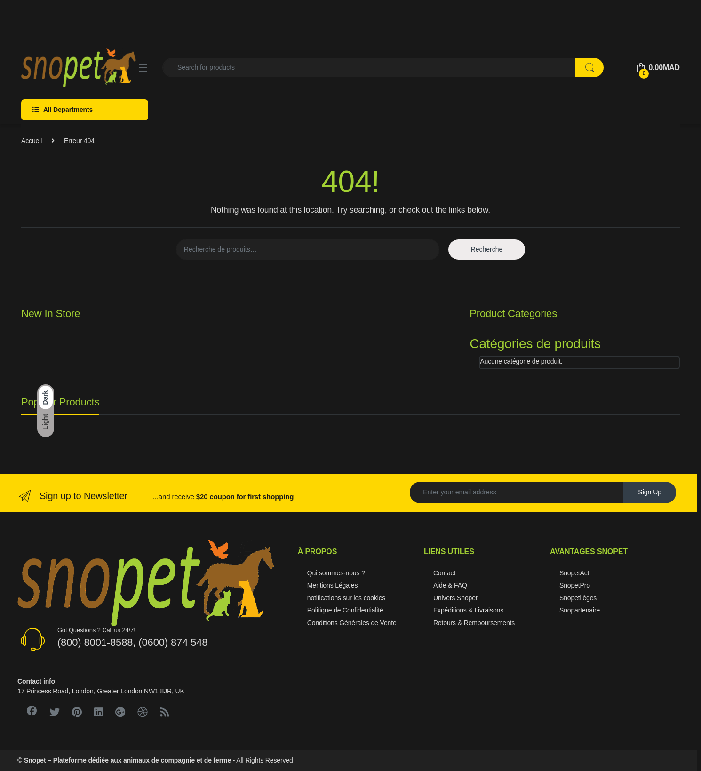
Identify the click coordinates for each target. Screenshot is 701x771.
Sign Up (649, 492)
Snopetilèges (578, 598)
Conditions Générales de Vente (352, 623)
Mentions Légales (332, 585)
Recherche (487, 249)
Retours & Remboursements (474, 623)
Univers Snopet (455, 598)
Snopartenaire (579, 610)
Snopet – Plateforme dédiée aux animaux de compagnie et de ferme (127, 760)
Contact (444, 573)
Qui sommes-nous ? (336, 573)
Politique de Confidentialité (345, 610)
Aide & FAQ (450, 585)
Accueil (31, 140)
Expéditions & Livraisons (468, 610)
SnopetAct (574, 573)
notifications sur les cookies (346, 598)
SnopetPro (574, 585)
